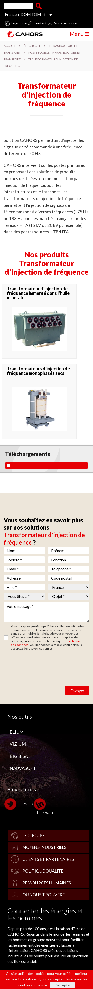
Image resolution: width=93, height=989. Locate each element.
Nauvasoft (23, 768)
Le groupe (19, 23)
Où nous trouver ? (43, 894)
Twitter (21, 804)
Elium (17, 732)
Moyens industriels (44, 847)
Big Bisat (20, 756)
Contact (40, 23)
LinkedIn (45, 806)
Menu (79, 33)
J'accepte (62, 985)
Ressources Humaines (46, 882)
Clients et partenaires (48, 859)
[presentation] (41, 662)
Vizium (18, 744)
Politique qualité (42, 871)
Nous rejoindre (65, 23)
